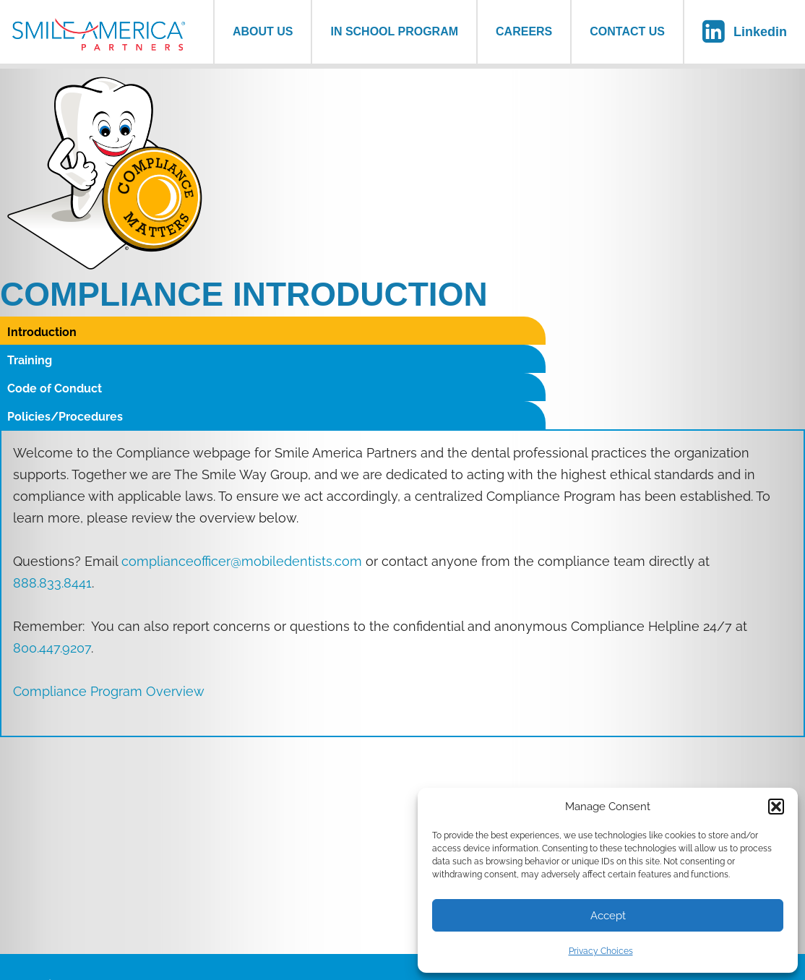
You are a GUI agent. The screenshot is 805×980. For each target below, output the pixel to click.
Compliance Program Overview (109, 606)
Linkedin (760, 32)
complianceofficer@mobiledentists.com (241, 476)
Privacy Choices (601, 951)
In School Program (394, 31)
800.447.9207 (52, 563)
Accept (608, 915)
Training (230, 332)
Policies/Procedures (668, 332)
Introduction (42, 332)
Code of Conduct (457, 332)
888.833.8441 (52, 498)
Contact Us (627, 31)
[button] (776, 806)
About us (263, 31)
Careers (524, 31)
